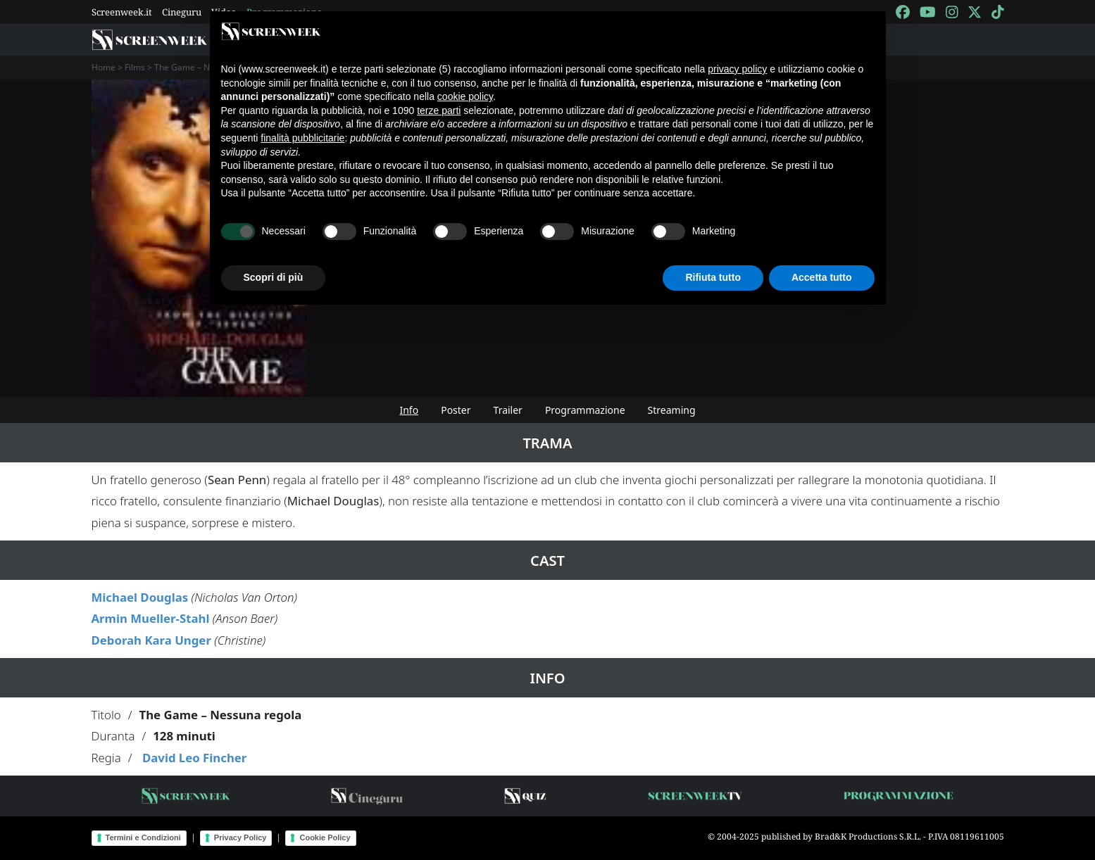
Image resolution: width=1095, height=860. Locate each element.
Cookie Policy (324, 837)
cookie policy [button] (465, 96)
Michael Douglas (140, 597)
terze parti (439, 110)
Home (103, 67)
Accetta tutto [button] (821, 277)
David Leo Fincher (194, 758)
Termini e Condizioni (143, 837)
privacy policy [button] (737, 69)
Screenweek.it (122, 12)
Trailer (508, 410)
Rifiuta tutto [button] (713, 277)
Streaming (672, 410)
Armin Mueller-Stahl (151, 618)
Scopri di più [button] (274, 277)
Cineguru (181, 12)
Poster (455, 410)
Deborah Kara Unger (151, 640)
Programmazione (585, 410)
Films (135, 67)
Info (408, 410)
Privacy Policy (240, 837)
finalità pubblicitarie (302, 138)
